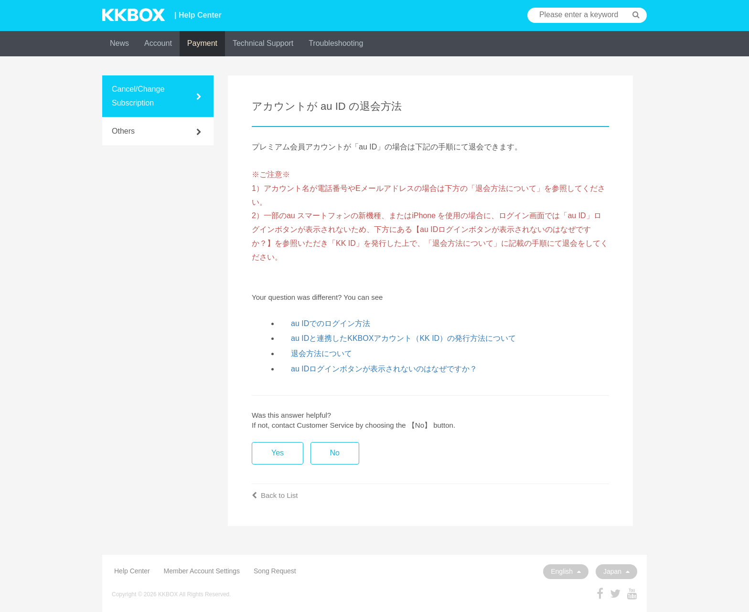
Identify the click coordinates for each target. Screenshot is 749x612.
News (119, 43)
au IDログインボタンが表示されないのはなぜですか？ (384, 369)
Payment (202, 43)
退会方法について (321, 353)
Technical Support (263, 43)
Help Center (132, 571)
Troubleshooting (336, 43)
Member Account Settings (202, 571)
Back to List (275, 495)
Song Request (275, 571)
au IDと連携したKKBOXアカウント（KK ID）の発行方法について (403, 338)
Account (158, 43)
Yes (277, 453)
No (335, 453)
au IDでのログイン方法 (330, 323)
